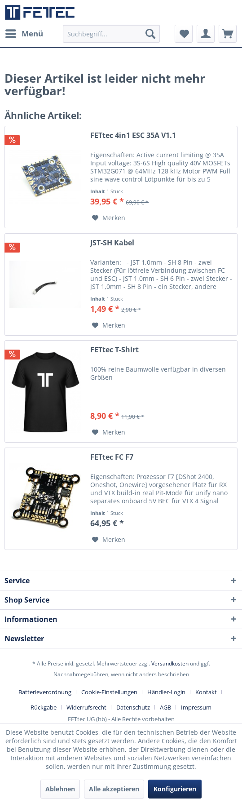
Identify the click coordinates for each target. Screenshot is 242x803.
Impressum (196, 707)
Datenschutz (133, 707)
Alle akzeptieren (114, 789)
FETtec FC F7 (111, 457)
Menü (24, 33)
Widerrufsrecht (86, 707)
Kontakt (206, 692)
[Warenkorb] (228, 34)
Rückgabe (44, 707)
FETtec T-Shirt (114, 350)
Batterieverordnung (44, 692)
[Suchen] (150, 34)
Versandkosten (170, 663)
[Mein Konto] (206, 34)
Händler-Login (166, 692)
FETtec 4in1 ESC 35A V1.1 (133, 135)
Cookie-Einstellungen (109, 692)
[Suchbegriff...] (111, 34)
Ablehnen (60, 789)
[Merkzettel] (184, 34)
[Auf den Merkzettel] (108, 218)
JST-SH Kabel (112, 243)
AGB (165, 707)
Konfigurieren (175, 789)
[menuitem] (24, 34)
